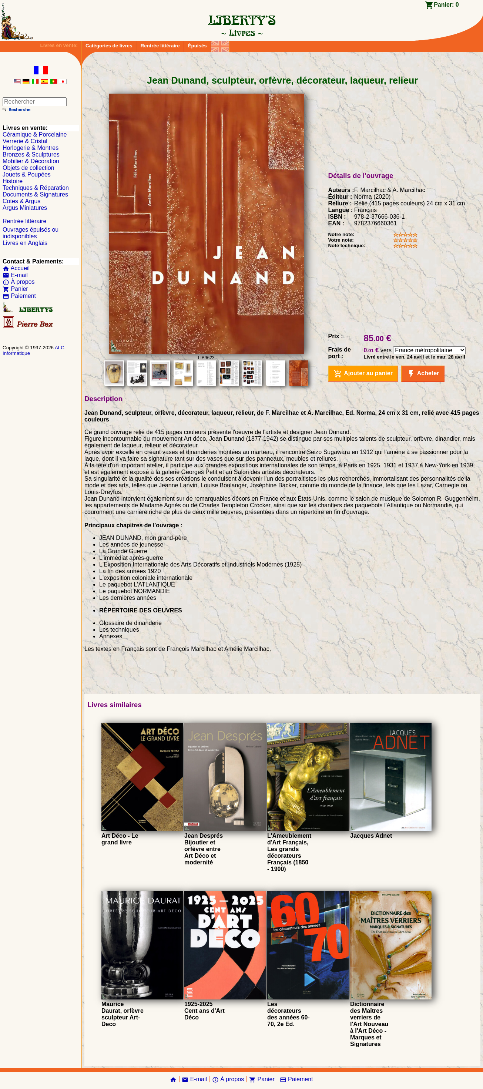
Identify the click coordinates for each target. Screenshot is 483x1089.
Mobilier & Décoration (31, 161)
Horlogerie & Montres (30, 148)
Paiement (19, 296)
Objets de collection (28, 168)
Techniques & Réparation (36, 188)
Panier (15, 289)
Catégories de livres (109, 45)
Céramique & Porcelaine (35, 134)
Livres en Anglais (25, 243)
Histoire (13, 181)
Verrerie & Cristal (25, 141)
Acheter (423, 373)
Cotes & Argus (21, 201)
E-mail (15, 275)
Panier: (446, 4)
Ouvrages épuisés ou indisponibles (30, 232)
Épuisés (197, 45)
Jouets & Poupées (27, 174)
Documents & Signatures (35, 194)
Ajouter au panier (362, 373)
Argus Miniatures (25, 208)
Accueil (16, 268)
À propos (18, 282)
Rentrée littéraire (160, 45)
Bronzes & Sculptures (31, 154)
